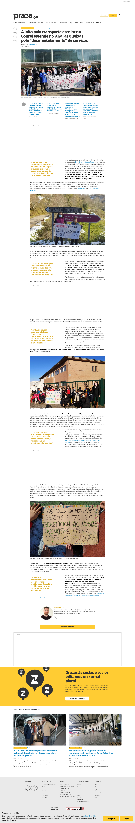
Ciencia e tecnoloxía (83, 789)
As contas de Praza (65, 794)
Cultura (79, 793)
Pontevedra (98, 793)
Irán (76, 23)
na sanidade (81, 188)
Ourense (97, 791)
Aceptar (126, 819)
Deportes (80, 787)
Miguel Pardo (24, 44)
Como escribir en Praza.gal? (64, 789)
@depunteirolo (33, 44)
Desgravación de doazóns (67, 796)
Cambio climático (19, 23)
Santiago (97, 795)
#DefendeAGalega (66, 23)
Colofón (44, 791)
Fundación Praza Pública (49, 785)
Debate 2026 (89, 23)
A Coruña (97, 785)
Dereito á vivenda (51, 23)
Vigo (96, 797)
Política (29, 748)
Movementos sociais (41, 28)
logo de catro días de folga (84, 162)
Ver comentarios (67, 627)
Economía (80, 799)
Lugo (49, 28)
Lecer (79, 795)
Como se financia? (65, 792)
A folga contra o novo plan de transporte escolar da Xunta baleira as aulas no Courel (54, 107)
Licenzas (44, 789)
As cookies (45, 795)
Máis (99, 23)
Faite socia (113, 15)
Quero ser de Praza (77, 698)
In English (45, 797)
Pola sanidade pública (35, 23)
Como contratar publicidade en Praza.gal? (67, 785)
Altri (81, 23)
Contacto (44, 787)
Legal (43, 793)
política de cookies (89, 816)
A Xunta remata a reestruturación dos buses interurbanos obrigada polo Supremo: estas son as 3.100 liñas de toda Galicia (90, 108)
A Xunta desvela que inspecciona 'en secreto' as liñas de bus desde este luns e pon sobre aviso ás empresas (36, 753)
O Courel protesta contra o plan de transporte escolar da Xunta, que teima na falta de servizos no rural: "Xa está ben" (36, 108)
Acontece (80, 791)
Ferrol (96, 787)
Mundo (79, 797)
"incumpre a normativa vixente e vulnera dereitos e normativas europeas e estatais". (67, 596)
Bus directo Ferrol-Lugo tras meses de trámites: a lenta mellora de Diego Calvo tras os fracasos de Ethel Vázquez (91, 753)
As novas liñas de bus (27, 28)
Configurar (111, 819)
